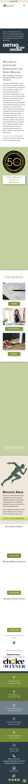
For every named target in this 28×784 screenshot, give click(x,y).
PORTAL (14, 354)
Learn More (14, 556)
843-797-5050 (14, 1)
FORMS (14, 304)
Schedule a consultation (9, 136)
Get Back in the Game (14, 448)
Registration (14, 329)
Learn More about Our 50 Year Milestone (14, 179)
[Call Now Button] (24, 781)
